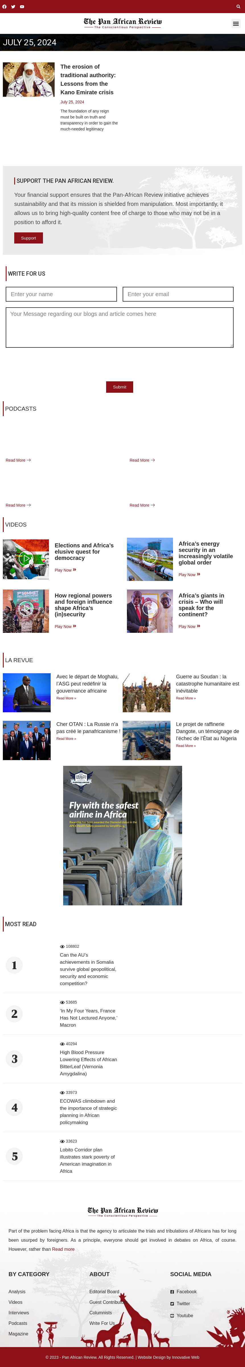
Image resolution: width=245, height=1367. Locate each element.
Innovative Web (185, 1357)
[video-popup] (25, 559)
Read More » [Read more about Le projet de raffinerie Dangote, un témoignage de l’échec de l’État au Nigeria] (186, 746)
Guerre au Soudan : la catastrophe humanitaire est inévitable (207, 684)
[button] (238, 6)
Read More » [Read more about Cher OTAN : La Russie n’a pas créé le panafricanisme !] (66, 739)
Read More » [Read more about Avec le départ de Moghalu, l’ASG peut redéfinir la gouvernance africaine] (66, 698)
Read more (63, 1249)
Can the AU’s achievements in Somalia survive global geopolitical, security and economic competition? (88, 969)
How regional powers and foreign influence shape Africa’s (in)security (83, 604)
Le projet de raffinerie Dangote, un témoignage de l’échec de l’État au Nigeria (207, 731)
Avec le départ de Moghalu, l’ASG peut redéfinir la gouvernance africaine (87, 684)
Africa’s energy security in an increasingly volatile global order (206, 553)
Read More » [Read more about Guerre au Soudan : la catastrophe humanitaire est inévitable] (186, 698)
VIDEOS (16, 524)
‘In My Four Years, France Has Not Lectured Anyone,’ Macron (89, 1018)
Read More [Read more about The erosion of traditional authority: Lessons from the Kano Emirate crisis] (70, 142)
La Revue (19, 660)
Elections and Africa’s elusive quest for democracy (84, 551)
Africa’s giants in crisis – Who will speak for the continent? (201, 604)
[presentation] (49, 364)
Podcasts (20, 409)
